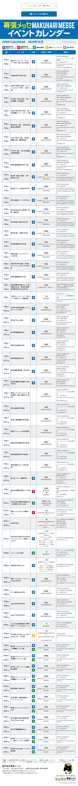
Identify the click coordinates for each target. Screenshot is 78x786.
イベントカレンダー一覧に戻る (38, 5)
